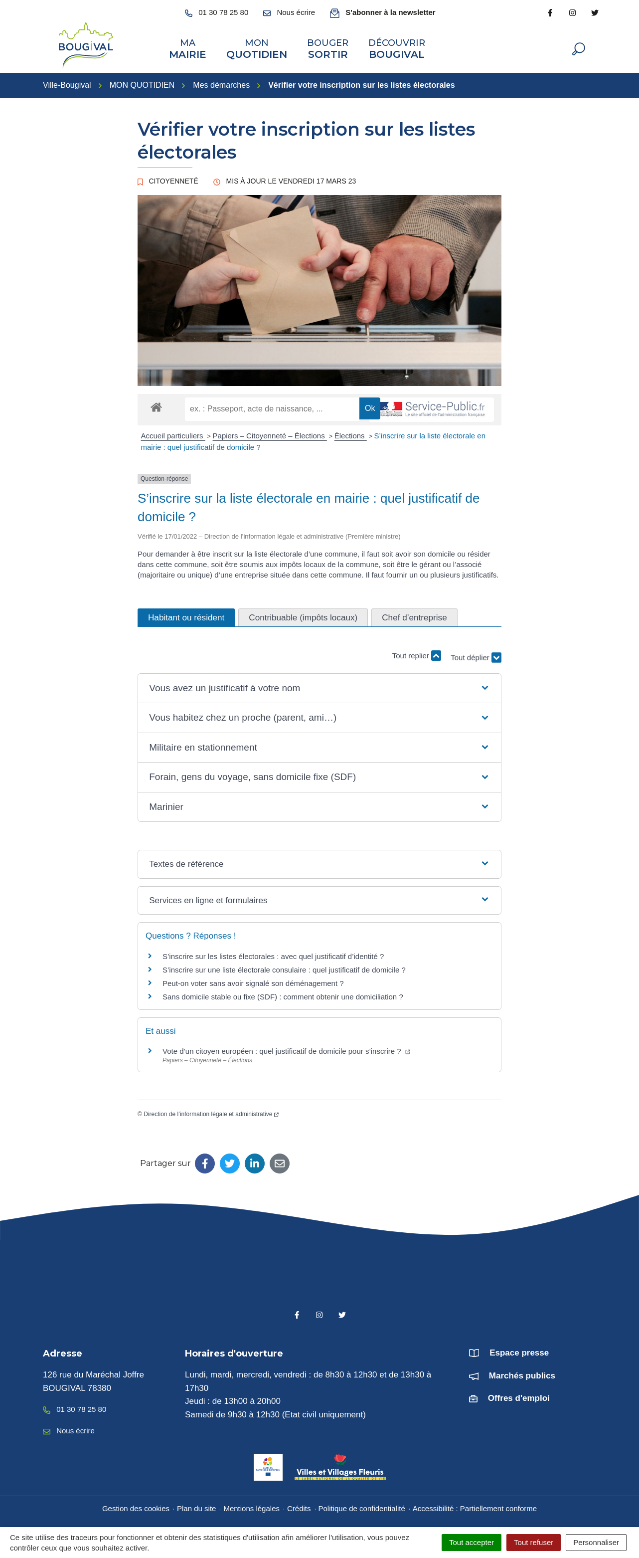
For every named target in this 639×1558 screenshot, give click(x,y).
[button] (319, 685)
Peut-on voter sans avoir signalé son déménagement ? (253, 980)
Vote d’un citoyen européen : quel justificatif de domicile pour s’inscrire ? (286, 1048)
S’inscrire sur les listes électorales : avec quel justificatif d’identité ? (273, 953)
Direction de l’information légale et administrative (211, 1111)
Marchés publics (522, 1372)
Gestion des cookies (135, 1505)
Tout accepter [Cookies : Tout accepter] (471, 1542)
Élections (350, 432)
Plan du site (196, 1505)
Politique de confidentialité (362, 1505)
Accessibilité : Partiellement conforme (475, 1505)
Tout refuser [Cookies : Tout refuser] (533, 1542)
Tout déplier (476, 647)
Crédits (299, 1505)
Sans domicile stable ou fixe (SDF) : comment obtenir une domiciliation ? (282, 993)
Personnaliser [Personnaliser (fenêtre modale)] (596, 1542)
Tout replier (416, 652)
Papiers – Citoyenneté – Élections (270, 432)
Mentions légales (251, 1505)
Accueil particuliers (173, 432)
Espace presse (519, 1350)
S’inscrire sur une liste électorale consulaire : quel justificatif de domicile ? (284, 967)
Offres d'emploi (519, 1395)
